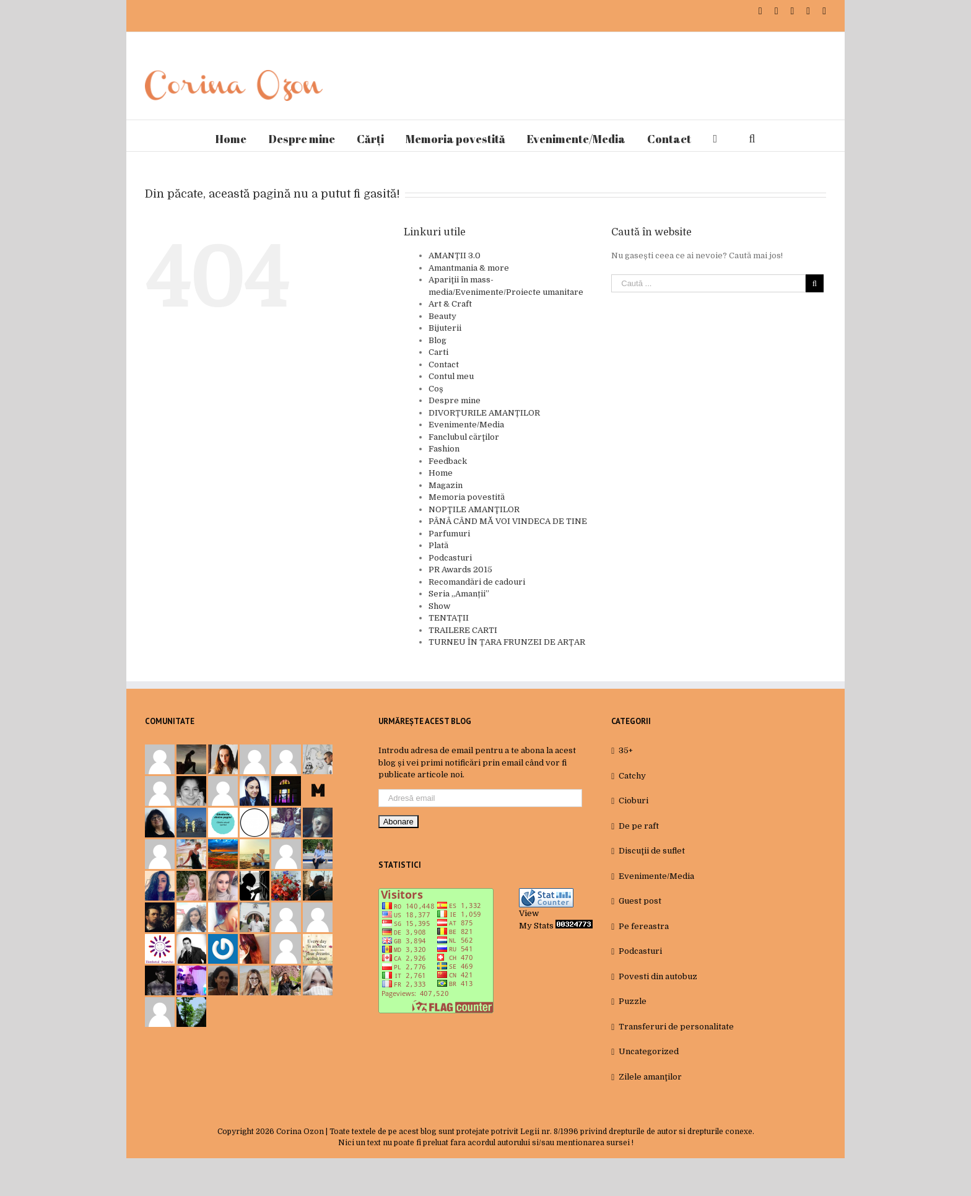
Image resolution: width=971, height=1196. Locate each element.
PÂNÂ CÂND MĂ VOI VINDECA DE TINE (508, 521)
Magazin (446, 485)
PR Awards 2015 (460, 569)
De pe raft (639, 826)
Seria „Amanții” (459, 593)
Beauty (442, 316)
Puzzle (633, 1001)
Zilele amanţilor (650, 1076)
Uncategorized (649, 1051)
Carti (438, 352)
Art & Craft (450, 303)
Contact (444, 364)
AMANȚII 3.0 (455, 255)
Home (441, 473)
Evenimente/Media (466, 424)
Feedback (448, 461)
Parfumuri (449, 533)
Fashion (444, 448)
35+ (626, 750)
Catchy (632, 775)
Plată (438, 545)
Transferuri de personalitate (676, 1026)
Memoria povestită (467, 497)
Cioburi (633, 800)
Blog (437, 340)
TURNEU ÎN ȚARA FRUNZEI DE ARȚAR (507, 642)
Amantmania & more (469, 268)
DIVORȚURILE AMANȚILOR (484, 412)
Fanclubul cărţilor (464, 437)
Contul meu (451, 376)
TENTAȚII (449, 617)
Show (439, 606)
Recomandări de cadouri (477, 582)
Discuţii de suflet (652, 850)
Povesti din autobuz (658, 976)
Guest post (640, 901)
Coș (436, 388)
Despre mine (455, 400)
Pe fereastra (644, 926)
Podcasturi (450, 557)
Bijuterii (445, 328)
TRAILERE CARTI (463, 630)
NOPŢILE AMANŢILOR (474, 509)
